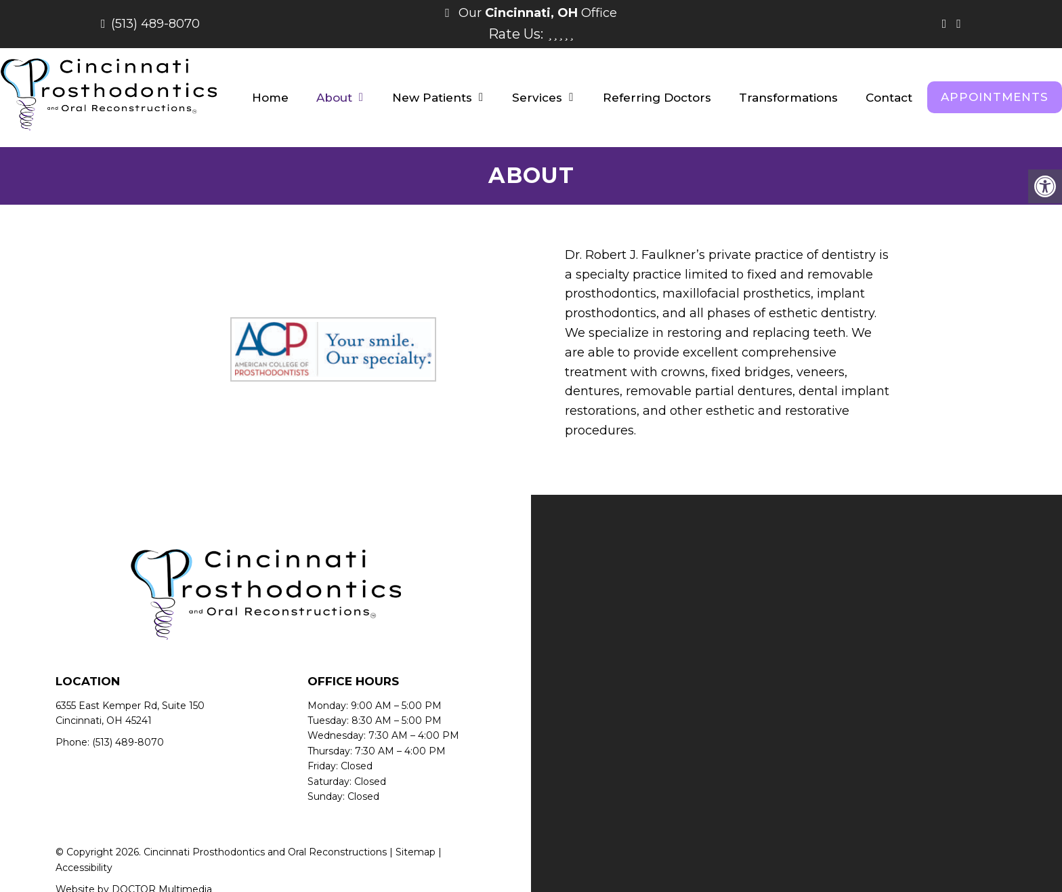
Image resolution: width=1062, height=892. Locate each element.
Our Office (536, 12)
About (334, 97)
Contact (889, 97)
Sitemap (416, 852)
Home (270, 97)
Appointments (994, 97)
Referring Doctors (657, 97)
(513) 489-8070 (155, 23)
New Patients (432, 97)
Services (537, 97)
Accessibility (84, 867)
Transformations (788, 97)
